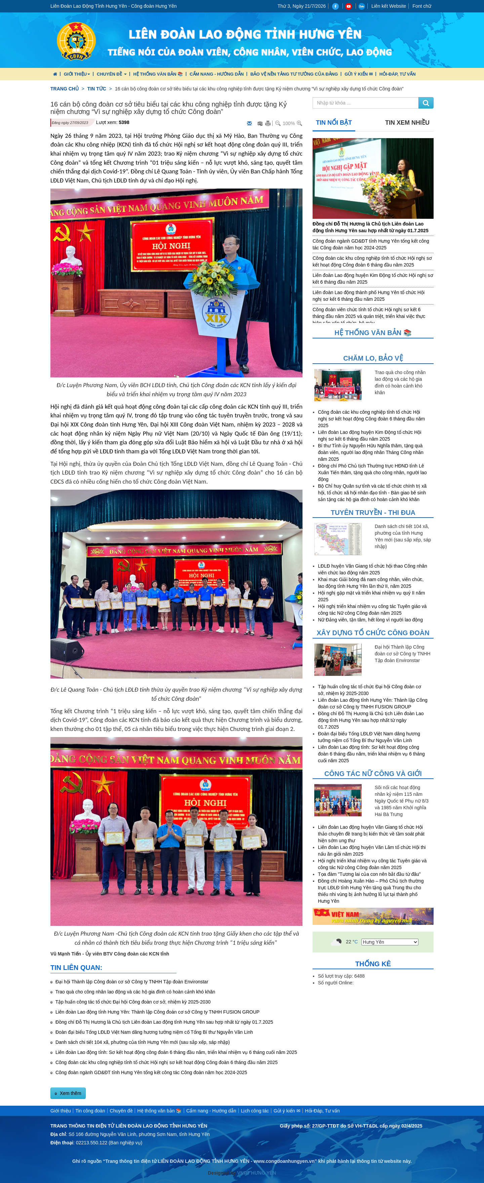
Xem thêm (69, 1093)
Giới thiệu (77, 74)
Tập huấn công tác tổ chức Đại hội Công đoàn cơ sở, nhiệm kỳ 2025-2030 (132, 1002)
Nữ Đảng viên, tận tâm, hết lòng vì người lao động (370, 619)
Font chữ (421, 6)
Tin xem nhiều (407, 122)
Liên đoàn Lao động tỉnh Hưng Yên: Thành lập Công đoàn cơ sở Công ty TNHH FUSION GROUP (156, 1012)
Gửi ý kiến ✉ (359, 74)
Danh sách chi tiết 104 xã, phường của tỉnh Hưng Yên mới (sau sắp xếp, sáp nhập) (142, 1042)
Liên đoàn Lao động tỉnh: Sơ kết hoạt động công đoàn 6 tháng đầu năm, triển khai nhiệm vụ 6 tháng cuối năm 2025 (175, 1052)
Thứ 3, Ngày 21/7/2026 (302, 6)
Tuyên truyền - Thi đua (373, 512)
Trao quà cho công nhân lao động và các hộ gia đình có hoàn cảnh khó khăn (134, 991)
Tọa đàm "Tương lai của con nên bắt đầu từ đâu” (369, 874)
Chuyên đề (112, 74)
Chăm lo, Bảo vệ (373, 358)
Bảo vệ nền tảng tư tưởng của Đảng (294, 74)
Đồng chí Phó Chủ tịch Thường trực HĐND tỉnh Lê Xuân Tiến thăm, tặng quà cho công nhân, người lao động (372, 472)
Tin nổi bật (334, 122)
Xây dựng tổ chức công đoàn (373, 633)
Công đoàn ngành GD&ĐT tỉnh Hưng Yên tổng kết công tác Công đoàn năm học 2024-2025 (150, 1072)
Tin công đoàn (90, 1110)
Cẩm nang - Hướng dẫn (217, 74)
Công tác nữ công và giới (373, 773)
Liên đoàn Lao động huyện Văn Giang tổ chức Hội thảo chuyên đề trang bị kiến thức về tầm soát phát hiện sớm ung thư (371, 833)
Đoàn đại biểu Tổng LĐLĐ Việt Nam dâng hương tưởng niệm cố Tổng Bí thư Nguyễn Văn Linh (153, 1032)
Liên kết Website (388, 6)
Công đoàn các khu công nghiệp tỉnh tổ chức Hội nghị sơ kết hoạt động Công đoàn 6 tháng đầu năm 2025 (166, 1062)
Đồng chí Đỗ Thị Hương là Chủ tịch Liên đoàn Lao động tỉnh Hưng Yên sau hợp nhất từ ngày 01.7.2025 (163, 1022)
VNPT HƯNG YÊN (256, 1173)
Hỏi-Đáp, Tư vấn (397, 74)
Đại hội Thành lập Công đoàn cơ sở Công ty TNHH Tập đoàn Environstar (131, 981)
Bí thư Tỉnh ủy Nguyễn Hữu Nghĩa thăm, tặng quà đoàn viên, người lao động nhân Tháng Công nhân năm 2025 (371, 452)
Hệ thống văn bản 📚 (158, 74)
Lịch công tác (255, 1110)
